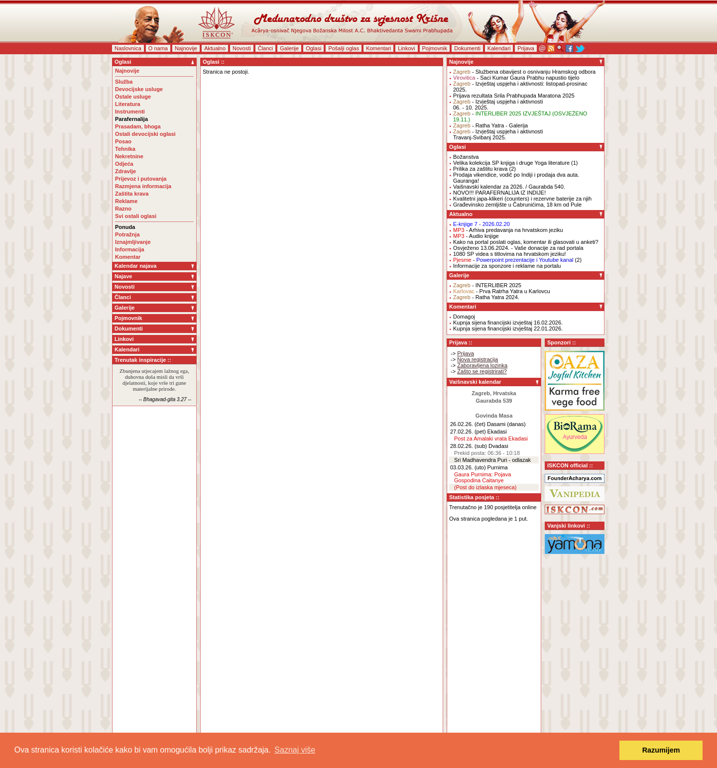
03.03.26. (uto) (468, 467)
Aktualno (215, 48)
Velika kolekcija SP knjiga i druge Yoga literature (511, 163)
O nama (158, 48)
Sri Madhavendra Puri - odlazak (492, 460)
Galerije (289, 48)
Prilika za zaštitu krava (480, 169)
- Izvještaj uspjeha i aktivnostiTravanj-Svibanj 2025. (498, 134)
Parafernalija (131, 119)
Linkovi (406, 48)
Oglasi (313, 48)
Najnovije (186, 48)
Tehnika (125, 149)
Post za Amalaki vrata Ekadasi (491, 438)
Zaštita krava (131, 194)
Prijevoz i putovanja (140, 179)
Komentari (378, 48)
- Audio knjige (476, 236)
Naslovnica (128, 48)
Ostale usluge (133, 97)
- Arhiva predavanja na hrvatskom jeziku (508, 230)
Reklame (126, 201)
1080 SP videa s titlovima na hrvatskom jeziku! (509, 254)
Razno (123, 209)
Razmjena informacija (143, 186)
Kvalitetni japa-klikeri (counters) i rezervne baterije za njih (522, 199)
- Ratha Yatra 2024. (486, 297)
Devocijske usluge (139, 89)
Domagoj (464, 317)
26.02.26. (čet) (467, 424)
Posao (123, 141)
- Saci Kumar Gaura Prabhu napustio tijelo (516, 78)
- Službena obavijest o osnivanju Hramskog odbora (524, 72)
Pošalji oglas (343, 48)
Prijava (525, 48)
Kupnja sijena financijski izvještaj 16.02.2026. (508, 323)
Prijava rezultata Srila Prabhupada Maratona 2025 (514, 96)
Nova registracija (477, 359)
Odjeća (124, 164)
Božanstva (465, 157)
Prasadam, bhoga (138, 126)
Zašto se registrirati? (482, 371)
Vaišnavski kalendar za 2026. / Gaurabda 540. (509, 187)
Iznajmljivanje (133, 242)
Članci (265, 48)
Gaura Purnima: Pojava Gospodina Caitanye (482, 477)
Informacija (129, 249)
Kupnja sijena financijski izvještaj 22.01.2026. (508, 328)
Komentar (127, 257)
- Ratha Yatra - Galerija (490, 125)
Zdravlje (125, 171)
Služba (123, 82)
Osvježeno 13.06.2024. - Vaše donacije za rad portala (518, 248)
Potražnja (127, 234)
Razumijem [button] (661, 750)
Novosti (242, 48)
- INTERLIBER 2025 (487, 285)
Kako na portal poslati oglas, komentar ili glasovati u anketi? (525, 242)
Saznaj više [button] (294, 750)
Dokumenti (467, 48)
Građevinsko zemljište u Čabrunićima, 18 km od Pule (517, 205)
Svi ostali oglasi (135, 216)
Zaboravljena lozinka (482, 365)
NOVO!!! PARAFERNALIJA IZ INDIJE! (499, 193)
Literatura (127, 104)
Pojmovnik (435, 48)
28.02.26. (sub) (468, 446)
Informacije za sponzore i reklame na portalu (507, 266)
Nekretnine (129, 156)
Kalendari (498, 48)
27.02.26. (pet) (468, 432)
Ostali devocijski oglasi (145, 134)
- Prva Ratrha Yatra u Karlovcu (501, 291)
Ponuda (125, 227)
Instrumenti (130, 111)
